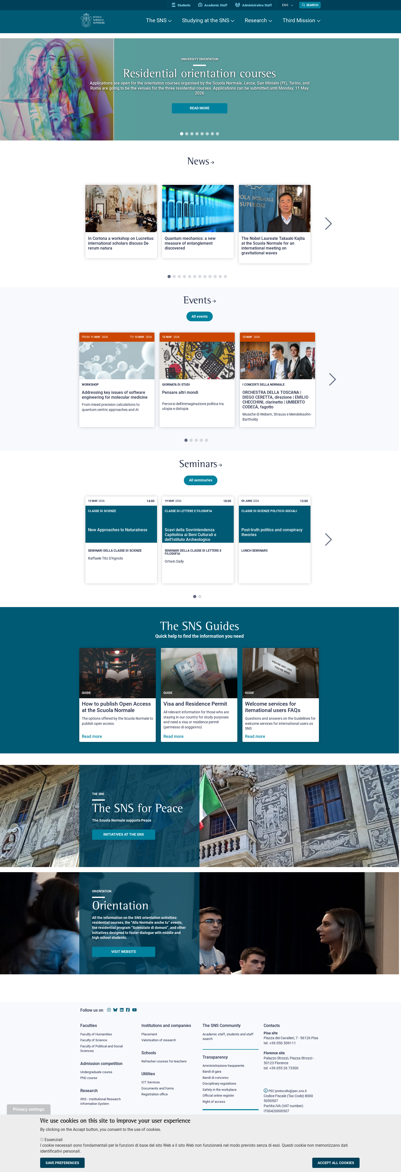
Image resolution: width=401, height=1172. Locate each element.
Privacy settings (28, 1109)
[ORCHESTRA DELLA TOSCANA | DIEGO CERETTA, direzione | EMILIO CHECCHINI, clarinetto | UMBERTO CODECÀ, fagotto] (277, 383)
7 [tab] (212, 134)
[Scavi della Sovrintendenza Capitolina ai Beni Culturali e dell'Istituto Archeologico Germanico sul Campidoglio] (198, 545)
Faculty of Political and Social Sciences (103, 1049)
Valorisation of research (160, 1040)
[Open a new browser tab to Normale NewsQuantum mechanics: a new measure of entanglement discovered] (198, 223)
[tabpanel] (199, 89)
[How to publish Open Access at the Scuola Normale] (117, 701)
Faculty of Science (94, 1040)
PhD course (89, 1080)
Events (199, 304)
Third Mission (299, 20)
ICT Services (151, 1083)
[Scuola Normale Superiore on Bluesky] (115, 1010)
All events (200, 320)
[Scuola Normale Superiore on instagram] (109, 1010)
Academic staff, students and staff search (230, 1036)
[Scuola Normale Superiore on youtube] (134, 1010)
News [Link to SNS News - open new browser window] (200, 163)
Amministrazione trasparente (226, 1066)
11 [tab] (220, 278)
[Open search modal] (310, 5)
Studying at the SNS (205, 20)
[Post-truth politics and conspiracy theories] (274, 541)
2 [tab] (186, 134)
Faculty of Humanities (97, 1034)
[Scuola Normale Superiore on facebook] (128, 1010)
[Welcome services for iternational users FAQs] (280, 701)
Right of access (215, 1104)
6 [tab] (207, 134)
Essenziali (53, 1139)
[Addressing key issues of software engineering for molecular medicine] (116, 378)
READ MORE (199, 108)
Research (256, 20)
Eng (287, 5)
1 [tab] (181, 134)
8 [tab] (217, 134)
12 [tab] (225, 278)
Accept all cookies (336, 1163)
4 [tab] (196, 134)
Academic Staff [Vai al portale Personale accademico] (218, 5)
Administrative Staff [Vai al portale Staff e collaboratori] (258, 5)
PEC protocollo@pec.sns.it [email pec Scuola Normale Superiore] (287, 1091)
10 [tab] (215, 278)
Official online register (220, 1098)
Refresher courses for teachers (165, 1062)
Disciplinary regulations (221, 1085)
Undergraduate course (98, 1073)
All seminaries (200, 486)
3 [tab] (191, 134)
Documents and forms (159, 1089)
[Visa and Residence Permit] (199, 701)
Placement (149, 1034)
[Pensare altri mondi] (197, 378)
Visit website (123, 957)
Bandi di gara (213, 1072)
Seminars (200, 470)
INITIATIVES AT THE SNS (123, 840)
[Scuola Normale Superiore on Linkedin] (122, 1010)
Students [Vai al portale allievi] (186, 5)
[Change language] (292, 5)
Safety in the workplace (221, 1091)
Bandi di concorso (217, 1079)
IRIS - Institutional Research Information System (102, 1103)
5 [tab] (202, 134)
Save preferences (62, 1163)
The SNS (156, 20)
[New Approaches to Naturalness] (121, 544)
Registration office (155, 1096)
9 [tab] (210, 278)
